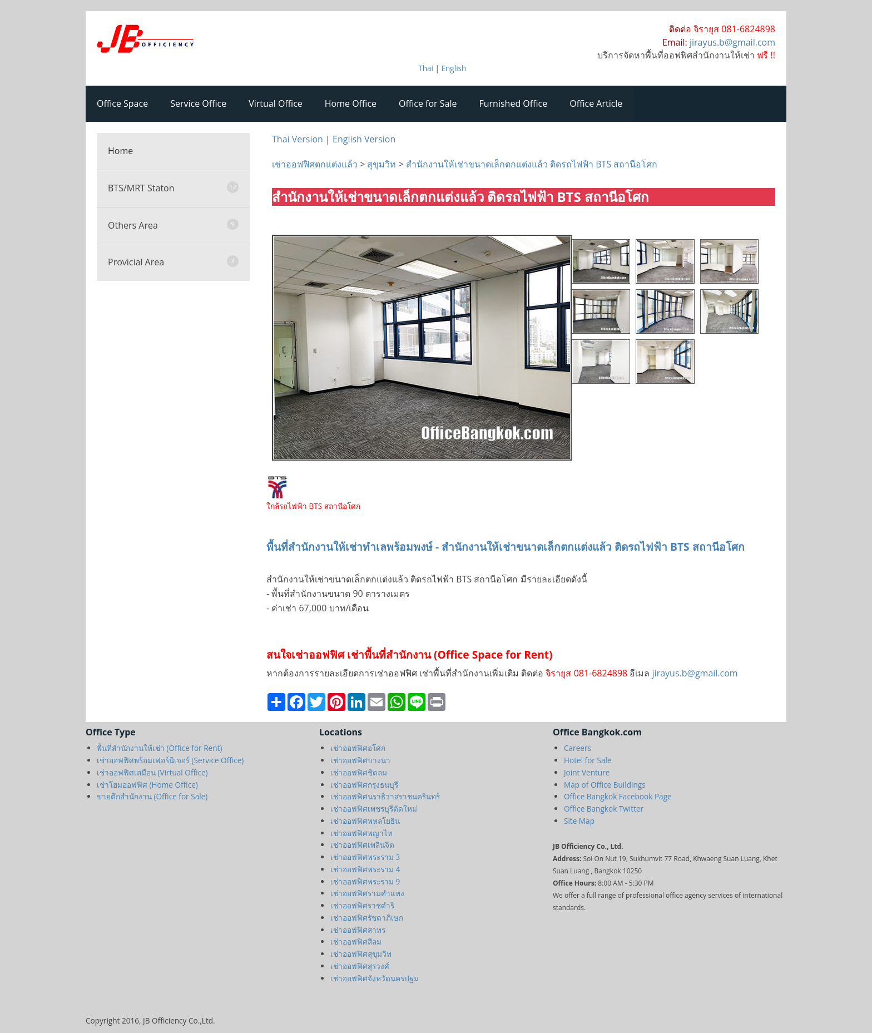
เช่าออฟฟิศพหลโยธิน (365, 820)
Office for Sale (428, 103)
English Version (364, 139)
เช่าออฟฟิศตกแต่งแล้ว (316, 164)
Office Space (122, 103)
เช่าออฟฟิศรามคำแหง (367, 893)
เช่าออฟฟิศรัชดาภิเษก (366, 917)
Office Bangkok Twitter (603, 808)
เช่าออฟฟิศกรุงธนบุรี (364, 784)
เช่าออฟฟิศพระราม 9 (365, 881)
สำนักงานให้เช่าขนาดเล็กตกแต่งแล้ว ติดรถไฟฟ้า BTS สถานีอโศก (531, 164)
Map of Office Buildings (605, 784)
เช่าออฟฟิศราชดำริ (362, 905)
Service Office (198, 103)
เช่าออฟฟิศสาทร (357, 930)
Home (120, 151)
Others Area (173, 225)
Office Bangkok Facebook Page (618, 796)
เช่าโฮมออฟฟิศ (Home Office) (147, 784)
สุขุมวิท (381, 164)
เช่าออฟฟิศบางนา (360, 760)
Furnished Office (513, 103)
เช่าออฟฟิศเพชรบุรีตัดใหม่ (373, 808)
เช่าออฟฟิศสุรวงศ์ (359, 966)
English (453, 68)
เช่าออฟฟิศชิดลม (358, 772)
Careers (577, 748)
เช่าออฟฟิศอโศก (357, 748)
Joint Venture (587, 772)
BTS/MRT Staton (173, 187)
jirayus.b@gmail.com (693, 673)
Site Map (579, 820)
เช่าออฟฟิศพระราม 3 (365, 857)
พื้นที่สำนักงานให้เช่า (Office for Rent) (159, 748)
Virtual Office (276, 103)
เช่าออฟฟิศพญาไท (361, 833)
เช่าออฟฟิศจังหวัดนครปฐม (374, 978)
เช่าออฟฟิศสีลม (356, 941)
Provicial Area (173, 261)
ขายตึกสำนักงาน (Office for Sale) (152, 796)
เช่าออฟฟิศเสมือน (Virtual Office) (152, 772)
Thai (425, 68)
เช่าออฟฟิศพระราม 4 (365, 869)
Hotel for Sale (588, 760)
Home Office (350, 103)
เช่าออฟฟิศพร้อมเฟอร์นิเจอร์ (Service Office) (170, 760)
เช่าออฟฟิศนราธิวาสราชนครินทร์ (385, 796)
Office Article (595, 103)
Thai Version (297, 139)
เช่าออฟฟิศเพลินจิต (362, 844)
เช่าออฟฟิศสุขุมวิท (361, 953)
